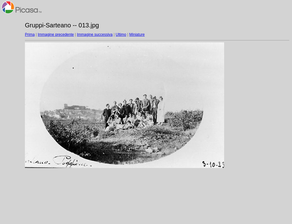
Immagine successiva (95, 34)
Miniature (136, 34)
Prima (30, 34)
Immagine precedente (56, 34)
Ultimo (121, 34)
